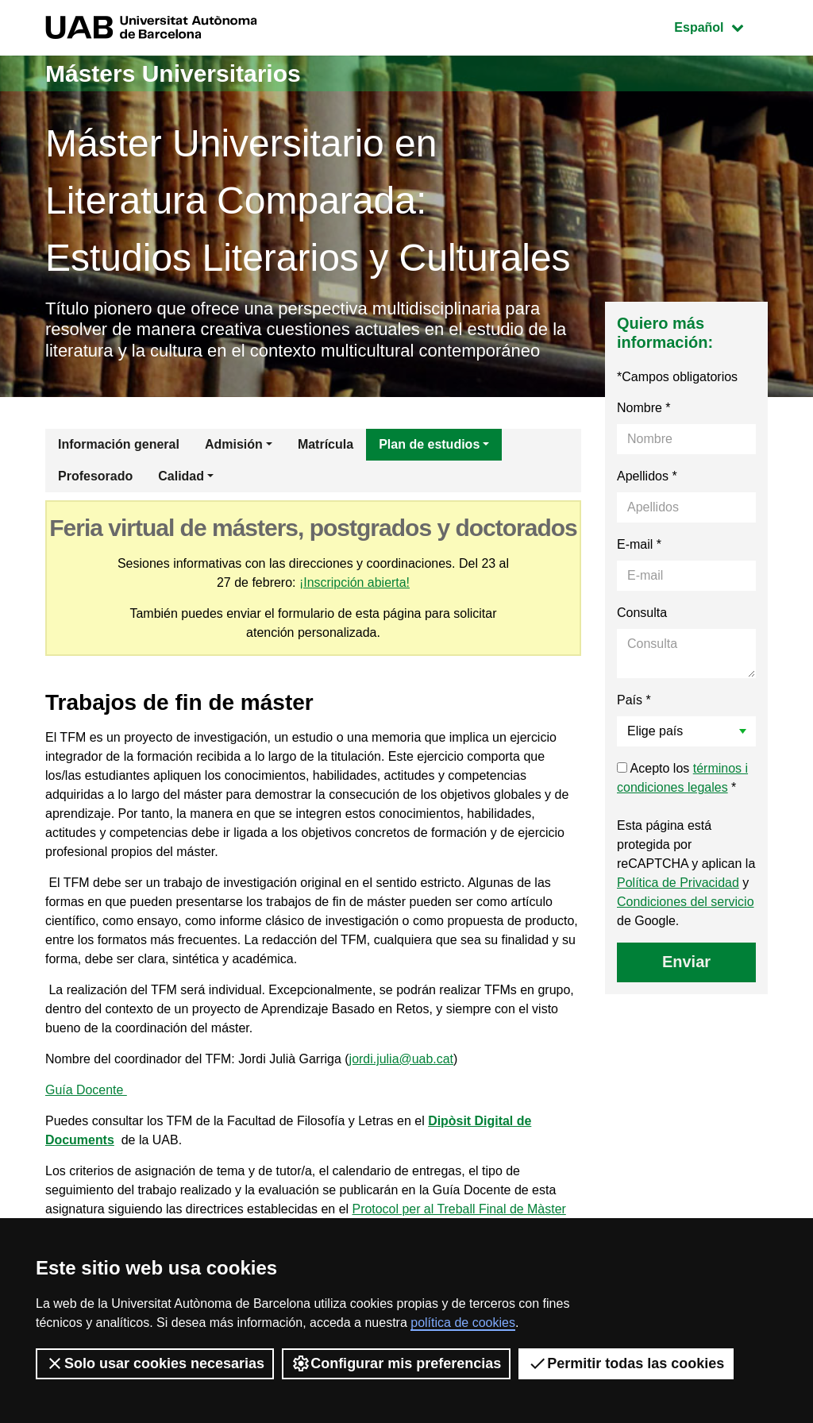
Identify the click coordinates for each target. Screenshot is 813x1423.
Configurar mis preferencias (396, 1363)
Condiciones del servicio (685, 901)
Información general (118, 444)
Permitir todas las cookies (626, 1363)
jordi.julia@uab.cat (401, 1059)
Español (720, 25)
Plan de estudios (429, 444)
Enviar (686, 961)
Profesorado (95, 476)
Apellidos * (647, 476)
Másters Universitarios (173, 73)
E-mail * (639, 544)
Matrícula (325, 444)
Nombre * (644, 408)
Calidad (181, 476)
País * (634, 700)
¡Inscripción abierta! (354, 582)
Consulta (642, 612)
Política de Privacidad (678, 882)
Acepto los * (682, 778)
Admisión (234, 444)
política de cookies (462, 1322)
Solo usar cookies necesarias (154, 1363)
